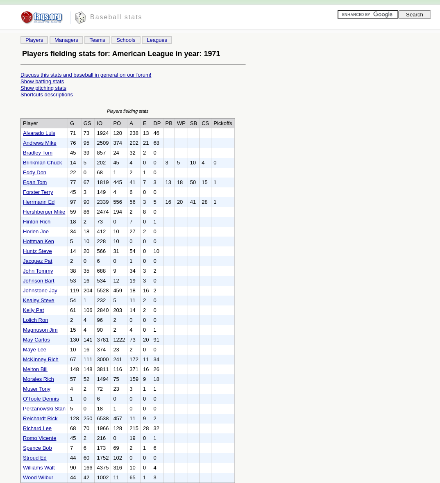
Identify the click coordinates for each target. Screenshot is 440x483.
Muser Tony (36, 389)
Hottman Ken (38, 241)
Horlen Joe (36, 231)
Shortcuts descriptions (46, 94)
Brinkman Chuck (42, 162)
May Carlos (36, 340)
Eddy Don (34, 172)
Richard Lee (37, 428)
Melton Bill (35, 369)
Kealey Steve (38, 300)
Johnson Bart (38, 281)
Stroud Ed (35, 458)
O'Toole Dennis (41, 399)
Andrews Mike (40, 143)
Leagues (157, 40)
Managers (66, 40)
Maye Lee (34, 349)
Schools (125, 40)
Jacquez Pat (37, 261)
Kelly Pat (33, 310)
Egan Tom (35, 182)
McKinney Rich (41, 359)
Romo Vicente (39, 438)
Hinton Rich (36, 222)
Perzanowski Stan (44, 409)
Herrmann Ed (38, 202)
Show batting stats (42, 81)
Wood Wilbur (38, 477)
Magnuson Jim (40, 330)
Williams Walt (39, 468)
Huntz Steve (37, 251)
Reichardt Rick (40, 418)
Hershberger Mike (44, 212)
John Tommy (38, 271)
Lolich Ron (35, 320)
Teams (97, 40)
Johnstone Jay (40, 290)
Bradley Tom (37, 153)
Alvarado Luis (39, 133)
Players (34, 40)
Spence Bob (37, 448)
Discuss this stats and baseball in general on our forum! (85, 75)
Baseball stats (116, 17)
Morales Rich (38, 379)
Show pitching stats (43, 88)
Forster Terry (38, 192)
